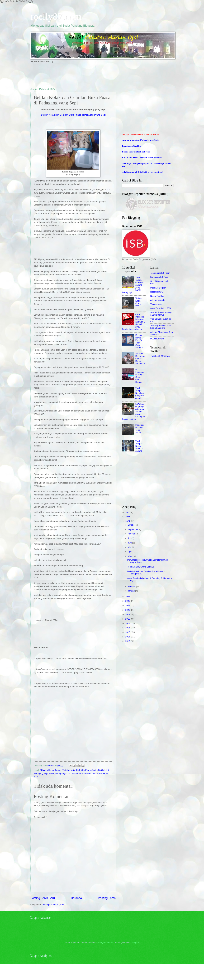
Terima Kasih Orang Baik (138, 302)
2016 (127, 627)
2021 (127, 605)
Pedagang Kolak (63, 773)
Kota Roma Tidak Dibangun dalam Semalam (142, 158)
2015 (127, 632)
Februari (132, 586)
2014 (127, 637)
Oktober (132, 525)
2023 (127, 596)
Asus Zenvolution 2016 (160, 308)
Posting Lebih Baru (42, 898)
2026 (127, 512)
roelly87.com (56, 16)
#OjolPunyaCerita (89, 770)
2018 (127, 619)
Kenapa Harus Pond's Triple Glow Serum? (139, 341)
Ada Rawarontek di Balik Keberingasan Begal (142, 172)
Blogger (135, 942)
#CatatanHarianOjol (71, 770)
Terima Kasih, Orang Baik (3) (140, 567)
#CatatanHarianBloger (50, 770)
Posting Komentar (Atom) (53, 904)
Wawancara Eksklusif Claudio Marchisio (140, 140)
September (133, 529)
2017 (127, 623)
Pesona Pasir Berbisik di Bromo (136, 152)
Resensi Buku (156, 292)
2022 (127, 601)
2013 (127, 641)
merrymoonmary (105, 942)
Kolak (51, 773)
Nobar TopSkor (157, 296)
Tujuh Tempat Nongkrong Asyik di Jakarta (139, 393)
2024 (127, 521)
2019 (127, 614)
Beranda (76, 898)
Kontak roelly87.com (159, 277)
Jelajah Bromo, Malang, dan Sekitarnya (161, 313)
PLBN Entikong (157, 339)
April (130, 551)
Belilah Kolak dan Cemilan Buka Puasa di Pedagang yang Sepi (73, 115)
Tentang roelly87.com (160, 273)
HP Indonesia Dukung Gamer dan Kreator (139, 375)
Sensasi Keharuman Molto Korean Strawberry (140, 358)
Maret (131, 556)
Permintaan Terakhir (131, 146)
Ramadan (76, 773)
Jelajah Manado (157, 300)
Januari (131, 591)
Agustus (132, 534)
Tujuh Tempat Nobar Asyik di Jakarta (138, 446)
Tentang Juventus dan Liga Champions (160, 326)
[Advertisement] (89, 75)
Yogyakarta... (156, 304)
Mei (130, 547)
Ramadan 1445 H (90, 773)
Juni (130, 543)
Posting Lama (107, 898)
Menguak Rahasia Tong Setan (139, 429)
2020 (127, 610)
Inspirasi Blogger (158, 288)
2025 (127, 516)
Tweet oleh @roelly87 (160, 356)
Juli (130, 538)
